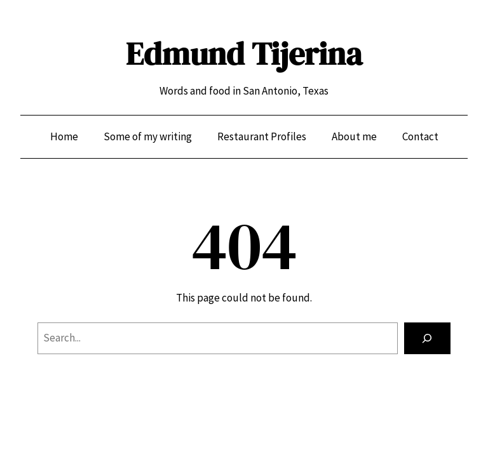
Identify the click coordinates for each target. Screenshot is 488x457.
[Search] (427, 338)
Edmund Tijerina (244, 54)
